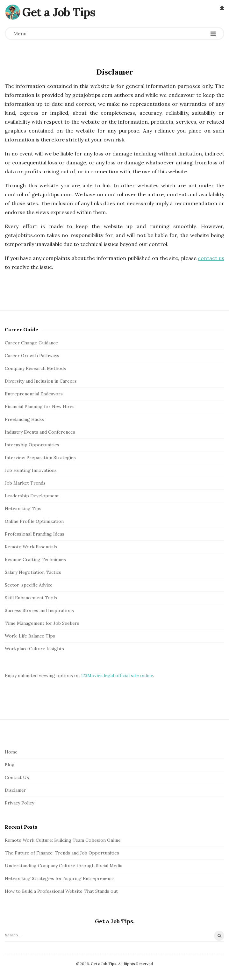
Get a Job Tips (58, 12)
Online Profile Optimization (34, 521)
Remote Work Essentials (31, 547)
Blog (10, 765)
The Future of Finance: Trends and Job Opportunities (62, 853)
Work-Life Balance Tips (30, 636)
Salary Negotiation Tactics (33, 572)
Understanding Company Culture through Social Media (63, 865)
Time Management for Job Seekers (42, 623)
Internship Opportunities (32, 445)
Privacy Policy (19, 803)
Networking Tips (23, 508)
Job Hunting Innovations (31, 470)
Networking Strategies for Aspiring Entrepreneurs (60, 878)
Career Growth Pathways (32, 355)
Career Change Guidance (31, 343)
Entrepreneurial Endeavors (34, 394)
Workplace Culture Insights (34, 649)
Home (11, 752)
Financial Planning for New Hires (40, 406)
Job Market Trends (25, 483)
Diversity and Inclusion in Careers (41, 381)
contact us (211, 258)
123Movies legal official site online (117, 675)
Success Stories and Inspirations (39, 610)
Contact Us (17, 777)
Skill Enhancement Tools (31, 598)
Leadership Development (32, 496)
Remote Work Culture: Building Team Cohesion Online (63, 840)
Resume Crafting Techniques (35, 559)
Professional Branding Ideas (34, 534)
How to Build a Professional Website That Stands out (61, 891)
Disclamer (15, 790)
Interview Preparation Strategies (40, 457)
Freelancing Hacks (24, 419)
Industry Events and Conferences (40, 432)
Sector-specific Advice (29, 585)
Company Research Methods (35, 368)
